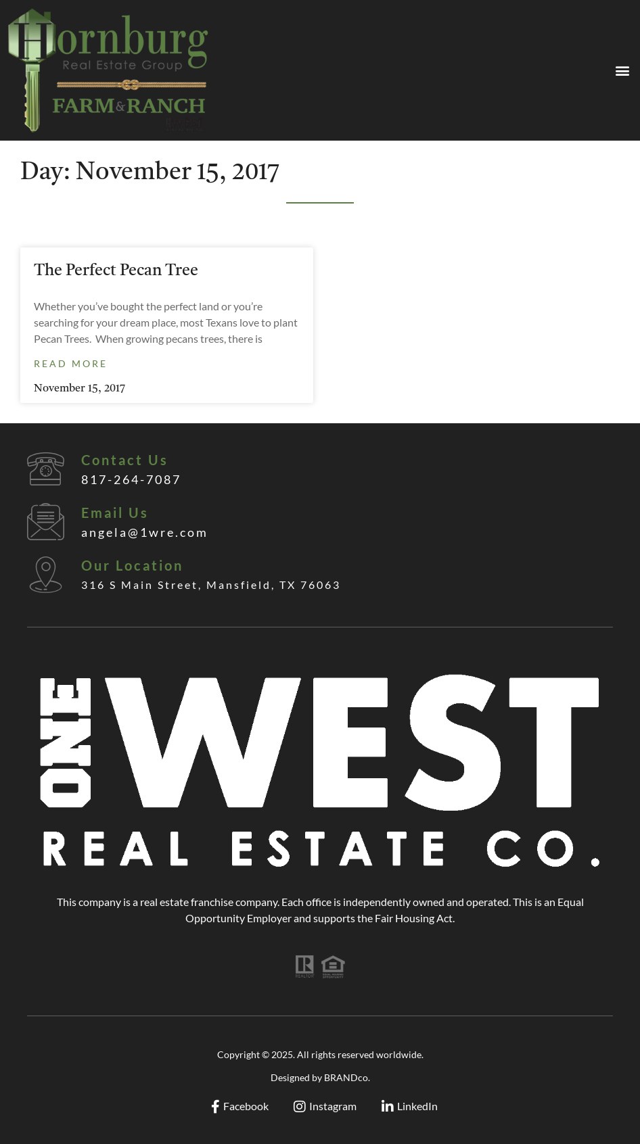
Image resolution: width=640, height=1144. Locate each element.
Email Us (115, 512)
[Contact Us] (45, 468)
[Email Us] (45, 521)
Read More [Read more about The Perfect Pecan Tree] (71, 363)
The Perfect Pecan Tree (116, 271)
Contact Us (124, 460)
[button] (622, 70)
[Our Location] (45, 574)
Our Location (132, 565)
